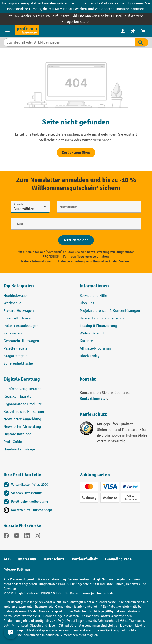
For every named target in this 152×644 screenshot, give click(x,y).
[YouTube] (16, 536)
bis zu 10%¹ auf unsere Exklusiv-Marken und (69, 16)
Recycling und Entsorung (24, 411)
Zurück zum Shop (76, 152)
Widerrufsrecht (92, 333)
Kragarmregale (15, 356)
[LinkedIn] (27, 536)
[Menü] (7, 31)
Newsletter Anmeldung (22, 419)
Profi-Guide (13, 442)
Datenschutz (54, 559)
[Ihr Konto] (122, 31)
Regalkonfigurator (18, 396)
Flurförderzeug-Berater (22, 389)
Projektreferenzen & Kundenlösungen (110, 311)
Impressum (27, 559)
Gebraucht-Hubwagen (21, 341)
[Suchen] (141, 42)
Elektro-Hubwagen (19, 311)
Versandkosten (78, 579)
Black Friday (89, 356)
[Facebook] (6, 536)
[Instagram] (37, 536)
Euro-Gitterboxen (17, 318)
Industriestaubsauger (21, 326)
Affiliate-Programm (95, 348)
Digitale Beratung (22, 379)
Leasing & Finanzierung (98, 326)
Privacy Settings (17, 569)
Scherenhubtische (18, 363)
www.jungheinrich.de (98, 593)
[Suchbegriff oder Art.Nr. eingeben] (69, 42)
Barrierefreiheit (85, 559)
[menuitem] (122, 31)
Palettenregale (15, 348)
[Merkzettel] (133, 31)
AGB (7, 559)
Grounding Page (118, 559)
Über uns (87, 303)
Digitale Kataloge (17, 434)
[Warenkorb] (143, 31)
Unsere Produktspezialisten (102, 318)
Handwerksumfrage (19, 449)
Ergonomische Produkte (23, 404)
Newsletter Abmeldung (22, 427)
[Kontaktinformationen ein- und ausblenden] (11, 632)
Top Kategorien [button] (19, 286)
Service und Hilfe (93, 295)
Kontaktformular (93, 398)
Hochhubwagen (16, 295)
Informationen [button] (94, 286)
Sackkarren (13, 333)
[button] (38, 381)
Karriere (86, 341)
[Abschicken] (76, 240)
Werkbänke (12, 303)
